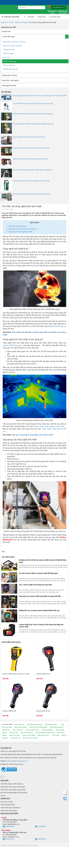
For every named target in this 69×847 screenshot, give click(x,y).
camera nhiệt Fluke (57, 426)
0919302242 (40, 839)
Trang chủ (4, 22)
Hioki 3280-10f (15, 738)
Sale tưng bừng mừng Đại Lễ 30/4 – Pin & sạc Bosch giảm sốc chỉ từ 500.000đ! (40, 95)
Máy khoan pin (19, 724)
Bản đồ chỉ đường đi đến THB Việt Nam (14, 793)
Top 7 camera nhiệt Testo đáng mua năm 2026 (35, 585)
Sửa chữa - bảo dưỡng (10, 80)
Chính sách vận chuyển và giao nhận (13, 790)
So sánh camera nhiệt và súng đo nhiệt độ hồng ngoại (38, 573)
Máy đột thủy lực (43, 735)
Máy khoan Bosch (51, 724)
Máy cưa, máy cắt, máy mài (12, 46)
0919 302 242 (62, 12)
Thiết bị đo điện (8, 53)
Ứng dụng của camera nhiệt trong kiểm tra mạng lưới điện (40, 596)
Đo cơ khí (6, 57)
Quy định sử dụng (7, 802)
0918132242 (8, 839)
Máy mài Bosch (18, 730)
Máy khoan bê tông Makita (38, 727)
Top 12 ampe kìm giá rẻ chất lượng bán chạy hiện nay (31, 181)
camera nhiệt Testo (41, 426)
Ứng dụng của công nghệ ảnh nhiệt (20, 232)
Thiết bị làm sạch (9, 49)
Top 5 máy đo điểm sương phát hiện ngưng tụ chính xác (32, 194)
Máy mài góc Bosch (32, 730)
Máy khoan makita (20, 727)
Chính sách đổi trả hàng (9, 810)
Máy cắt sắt (14, 732)
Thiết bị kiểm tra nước (10, 69)
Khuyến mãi (6, 31)
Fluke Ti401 (46, 429)
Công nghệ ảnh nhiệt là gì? (17, 226)
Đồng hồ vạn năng (28, 735)
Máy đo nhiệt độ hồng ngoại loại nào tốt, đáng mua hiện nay (33, 114)
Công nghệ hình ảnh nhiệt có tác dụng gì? (22, 229)
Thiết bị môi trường (21, 22)
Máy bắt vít (6, 730)
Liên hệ (3, 795)
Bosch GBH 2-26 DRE (30, 738)
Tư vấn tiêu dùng (54, 17)
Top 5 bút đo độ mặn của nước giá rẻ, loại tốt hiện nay (31, 148)
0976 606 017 (52, 12)
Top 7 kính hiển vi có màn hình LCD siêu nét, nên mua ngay (33, 103)
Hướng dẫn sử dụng (9, 75)
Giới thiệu (31, 17)
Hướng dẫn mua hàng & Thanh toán (13, 787)
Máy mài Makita (47, 730)
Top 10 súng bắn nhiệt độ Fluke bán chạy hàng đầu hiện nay (33, 124)
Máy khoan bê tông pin (35, 724)
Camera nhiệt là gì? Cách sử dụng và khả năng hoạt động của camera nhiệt (41, 626)
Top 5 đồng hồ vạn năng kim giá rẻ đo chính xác (29, 137)
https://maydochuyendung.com (17, 761)
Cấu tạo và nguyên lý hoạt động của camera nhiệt (32, 435)
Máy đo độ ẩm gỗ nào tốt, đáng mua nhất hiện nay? (30, 159)
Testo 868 (56, 429)
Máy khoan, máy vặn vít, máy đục (14, 42)
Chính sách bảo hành (8, 805)
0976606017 (40, 827)
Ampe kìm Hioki (14, 735)
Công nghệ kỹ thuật (9, 85)
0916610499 (8, 827)
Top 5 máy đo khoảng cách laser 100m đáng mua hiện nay (32, 170)
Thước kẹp (55, 735)
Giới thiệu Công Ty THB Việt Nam (12, 784)
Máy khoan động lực (57, 727)
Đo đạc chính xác (9, 65)
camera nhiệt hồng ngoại (12, 345)
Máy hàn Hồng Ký (27, 732)
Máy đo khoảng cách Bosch (45, 732)
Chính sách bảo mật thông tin (10, 807)
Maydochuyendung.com (57, 326)
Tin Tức (11, 22)
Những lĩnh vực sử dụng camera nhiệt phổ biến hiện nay (39, 610)
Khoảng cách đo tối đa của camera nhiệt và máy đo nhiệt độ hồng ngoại (42, 561)
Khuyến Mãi (42, 17)
